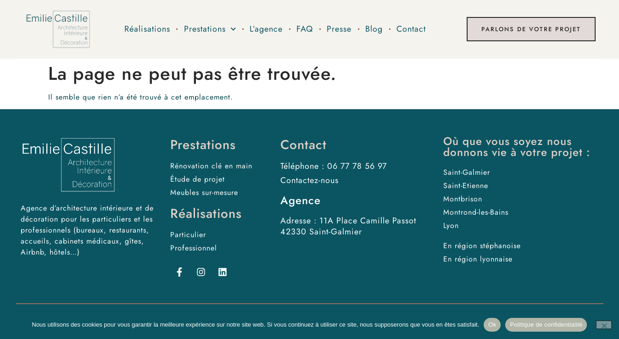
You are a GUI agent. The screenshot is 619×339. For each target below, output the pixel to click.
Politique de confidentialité (546, 324)
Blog (374, 29)
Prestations (210, 29)
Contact (411, 29)
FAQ (304, 29)
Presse (339, 29)
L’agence (266, 29)
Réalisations (147, 29)
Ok (492, 324)
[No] (604, 324)
